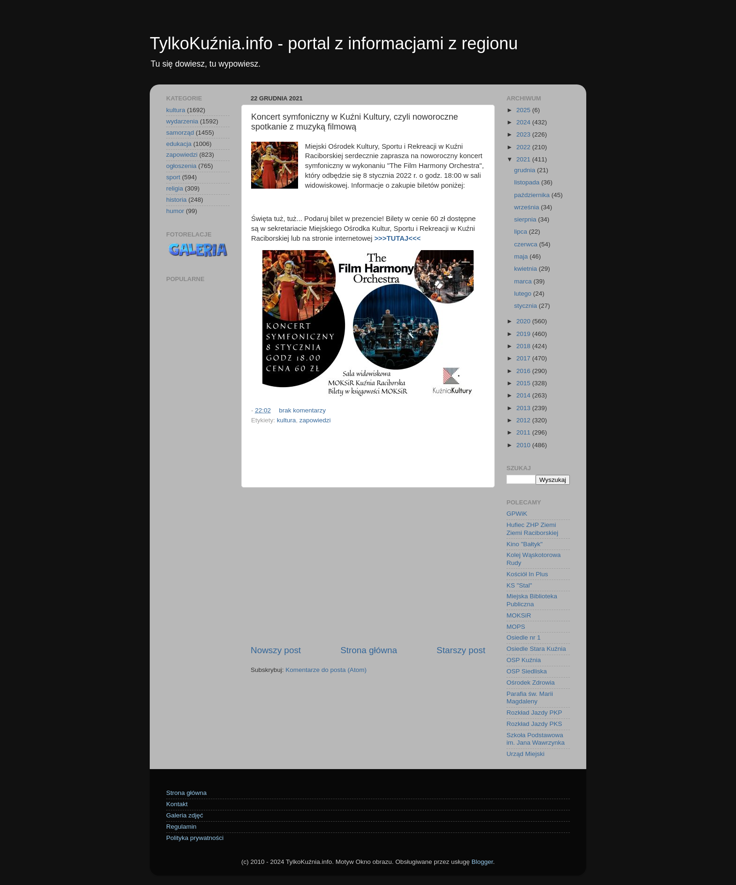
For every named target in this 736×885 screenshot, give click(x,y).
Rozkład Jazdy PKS (534, 723)
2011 (524, 432)
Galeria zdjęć (184, 815)
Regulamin (181, 826)
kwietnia (526, 268)
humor (175, 210)
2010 (524, 445)
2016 (524, 370)
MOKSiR (518, 615)
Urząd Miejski (525, 753)
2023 (524, 134)
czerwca (526, 244)
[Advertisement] (368, 566)
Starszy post (461, 650)
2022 (524, 147)
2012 (524, 420)
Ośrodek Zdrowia (530, 682)
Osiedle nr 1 (523, 637)
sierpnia (526, 219)
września (527, 207)
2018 (524, 346)
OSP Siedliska (526, 671)
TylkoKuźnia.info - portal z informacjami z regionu (334, 43)
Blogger (482, 861)
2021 (524, 159)
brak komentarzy (302, 410)
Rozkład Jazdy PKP (534, 712)
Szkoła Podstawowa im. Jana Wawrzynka (535, 739)
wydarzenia (182, 121)
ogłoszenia (181, 165)
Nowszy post (276, 650)
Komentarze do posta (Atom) (326, 669)
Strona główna (368, 650)
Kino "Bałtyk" (524, 544)
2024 (524, 122)
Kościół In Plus (527, 574)
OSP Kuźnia (523, 660)
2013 (524, 408)
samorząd (180, 132)
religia (174, 188)
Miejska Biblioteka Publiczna (531, 600)
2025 (524, 110)
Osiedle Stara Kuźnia (536, 648)
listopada (527, 182)
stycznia (526, 305)
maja (521, 256)
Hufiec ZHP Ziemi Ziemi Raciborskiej (532, 528)
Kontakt (177, 804)
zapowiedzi (315, 420)
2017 (524, 358)
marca (523, 281)
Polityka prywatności (194, 837)
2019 (524, 333)
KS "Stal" (519, 585)
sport (173, 177)
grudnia (525, 170)
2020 (524, 321)
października (533, 194)
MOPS (515, 626)
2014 (524, 395)
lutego (523, 293)
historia (176, 199)
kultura (286, 420)
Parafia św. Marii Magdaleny (529, 697)
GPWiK (516, 513)
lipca (521, 231)
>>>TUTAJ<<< (397, 238)
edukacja (179, 143)
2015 (524, 383)
